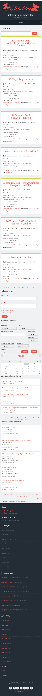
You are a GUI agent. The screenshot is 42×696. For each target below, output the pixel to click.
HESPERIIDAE (6, 401)
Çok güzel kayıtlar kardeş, (9, 610)
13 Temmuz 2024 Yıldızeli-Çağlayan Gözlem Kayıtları (21, 43)
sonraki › (32, 288)
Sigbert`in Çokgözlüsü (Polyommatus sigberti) (16, 394)
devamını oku (8, 67)
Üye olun (9, 69)
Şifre (3, 303)
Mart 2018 (4, 630)
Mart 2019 (4, 653)
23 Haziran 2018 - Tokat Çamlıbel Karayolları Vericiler (21, 184)
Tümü (39, 499)
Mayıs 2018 (4, 639)
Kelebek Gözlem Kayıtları (21, 15)
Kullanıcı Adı (5, 295)
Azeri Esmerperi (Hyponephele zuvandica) (15, 388)
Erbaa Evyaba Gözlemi (21, 257)
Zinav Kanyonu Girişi (8, 427)
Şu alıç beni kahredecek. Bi (9, 587)
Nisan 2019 (4, 657)
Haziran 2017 (5, 620)
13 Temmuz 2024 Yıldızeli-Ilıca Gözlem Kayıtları (16, 440)
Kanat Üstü (31, 337)
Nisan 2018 (4, 634)
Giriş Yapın (36, 67)
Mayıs (21, 355)
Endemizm (20, 343)
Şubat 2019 (4, 648)
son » (38, 288)
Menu (21, 22)
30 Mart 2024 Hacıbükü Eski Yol (21, 151)
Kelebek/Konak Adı (7, 331)
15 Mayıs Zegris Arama (21, 79)
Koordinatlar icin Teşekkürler (10, 591)
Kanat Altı (31, 331)
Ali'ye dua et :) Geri (7, 582)
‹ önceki (10, 288)
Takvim (16, 67)
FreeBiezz (24, 691)
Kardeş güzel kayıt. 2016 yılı (9, 600)
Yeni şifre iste (7, 312)
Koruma (3, 349)
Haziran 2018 (5, 643)
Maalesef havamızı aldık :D (9, 605)
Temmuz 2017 (5, 625)
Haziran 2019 (5, 662)
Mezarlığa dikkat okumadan (9, 577)
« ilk (4, 288)
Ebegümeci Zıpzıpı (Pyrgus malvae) (12, 381)
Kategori (4, 325)
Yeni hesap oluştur (8, 310)
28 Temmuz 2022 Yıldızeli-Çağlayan (21, 116)
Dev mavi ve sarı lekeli (8, 596)
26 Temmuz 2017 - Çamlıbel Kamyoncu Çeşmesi (21, 222)
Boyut (21, 325)
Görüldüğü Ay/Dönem (8, 343)
